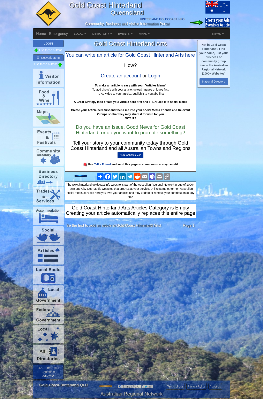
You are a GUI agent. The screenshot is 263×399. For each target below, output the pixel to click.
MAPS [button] (144, 33)
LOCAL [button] (80, 33)
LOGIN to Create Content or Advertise (48, 372)
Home (41, 34)
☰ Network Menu (48, 57)
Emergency (58, 34)
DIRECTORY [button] (102, 33)
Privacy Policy (196, 386)
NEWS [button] (218, 33)
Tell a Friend (102, 164)
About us (215, 386)
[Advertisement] (130, 263)
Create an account (121, 75)
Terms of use (175, 386)
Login (154, 75)
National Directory (213, 81)
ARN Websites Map (130, 155)
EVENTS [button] (125, 33)
